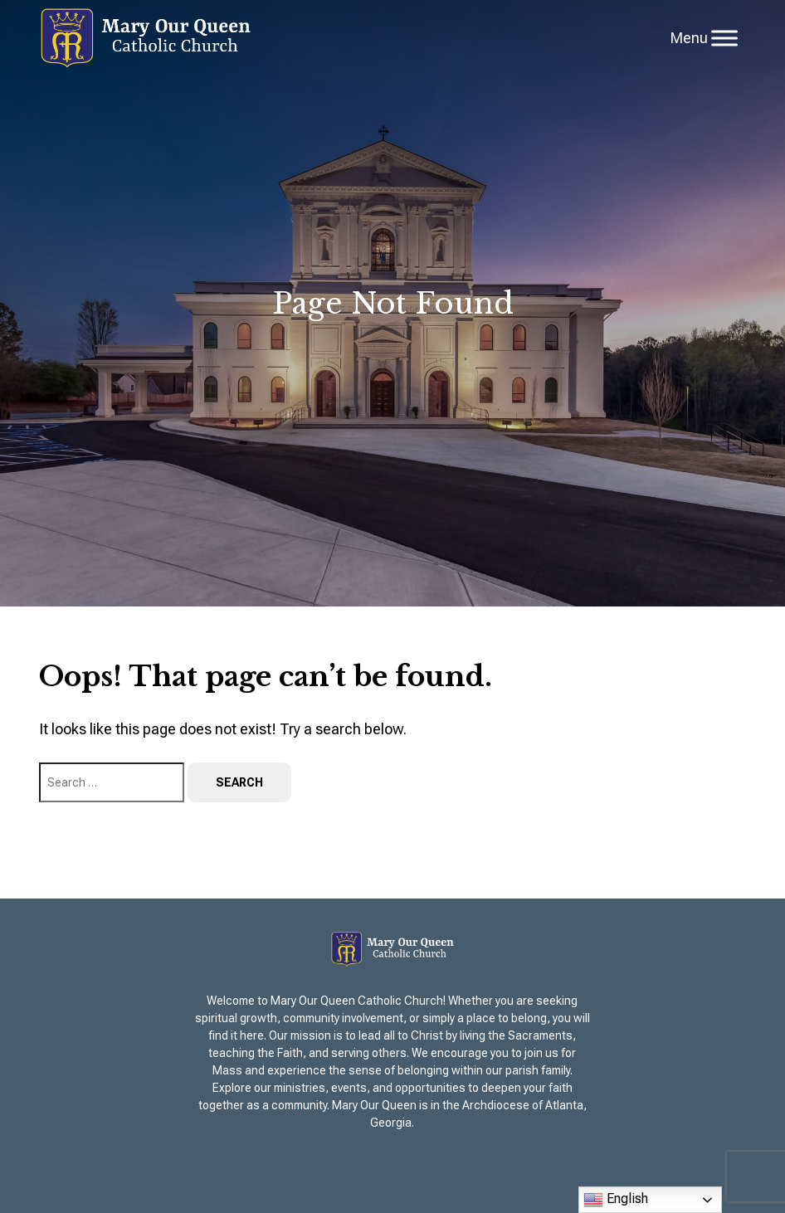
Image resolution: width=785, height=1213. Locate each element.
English (615, 1200)
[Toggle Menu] (724, 38)
